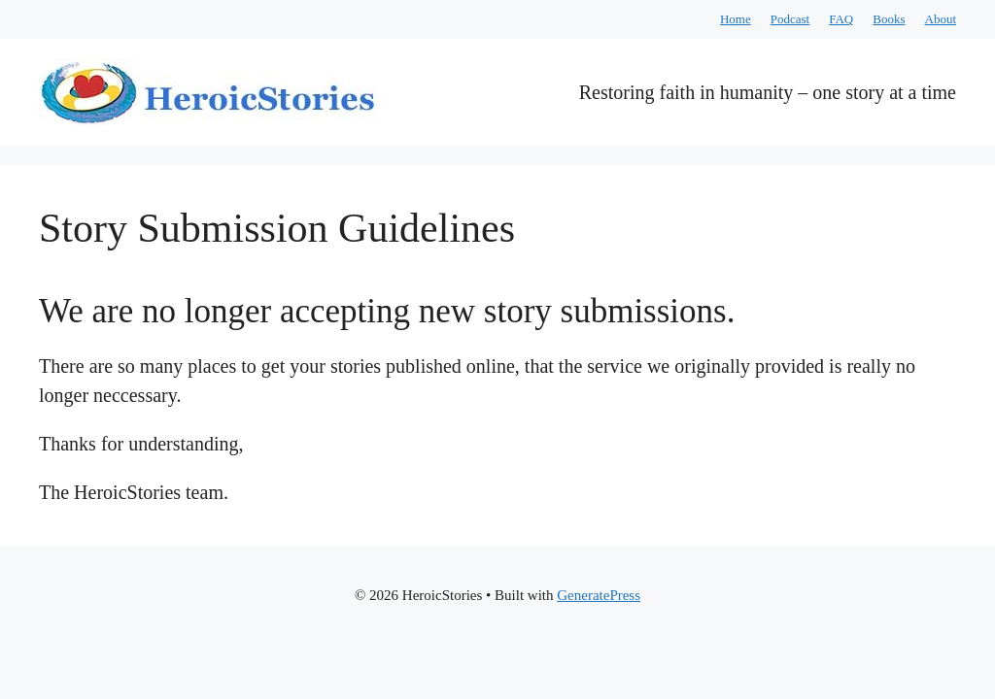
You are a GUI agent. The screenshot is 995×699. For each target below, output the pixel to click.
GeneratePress (598, 595)
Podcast (790, 19)
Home (735, 19)
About (941, 19)
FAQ (841, 19)
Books (889, 19)
